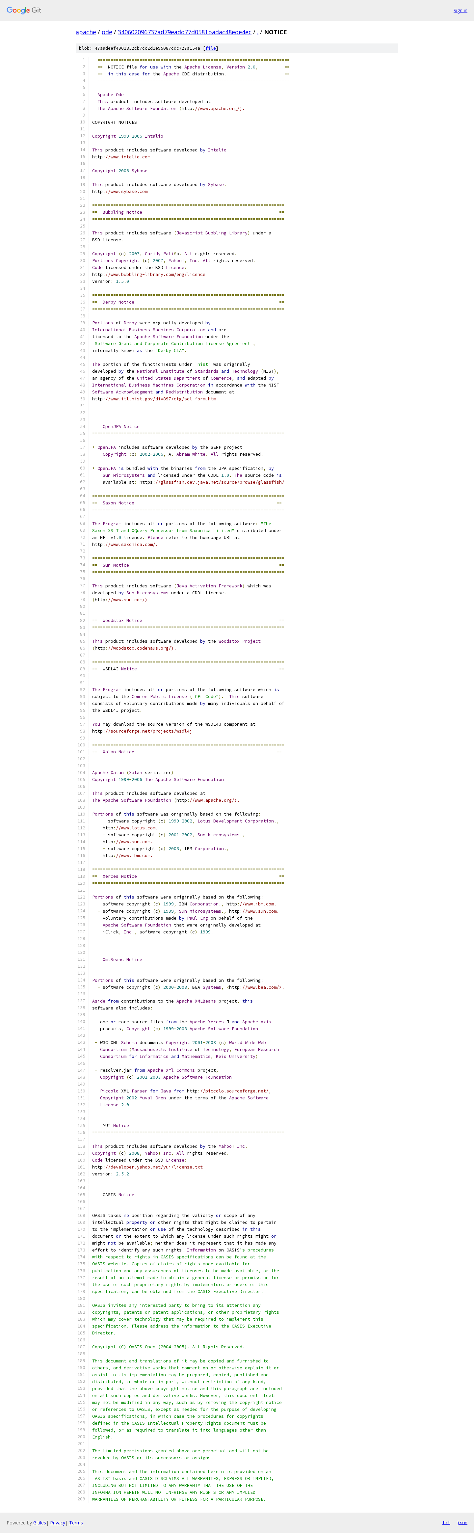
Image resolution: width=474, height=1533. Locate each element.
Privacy (57, 1523)
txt (446, 1522)
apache (86, 32)
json (462, 1522)
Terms (76, 1523)
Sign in (460, 10)
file (210, 48)
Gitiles (39, 1523)
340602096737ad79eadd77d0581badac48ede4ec (184, 32)
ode (107, 32)
